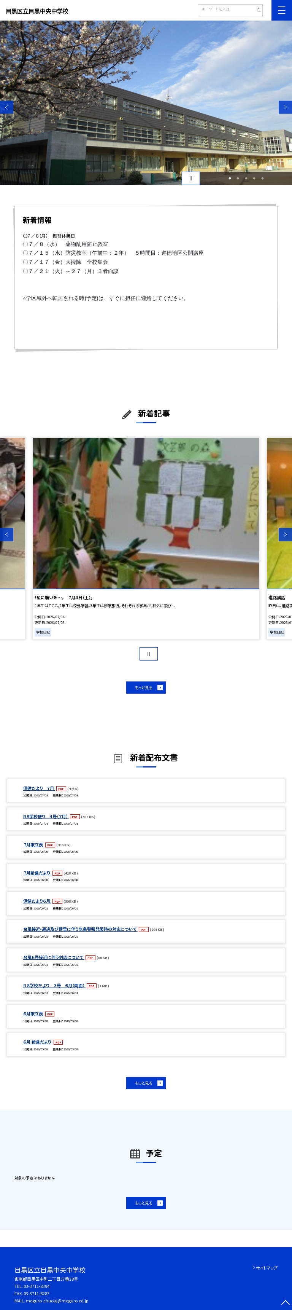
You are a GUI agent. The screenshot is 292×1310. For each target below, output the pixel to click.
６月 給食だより (37, 1042)
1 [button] (230, 178)
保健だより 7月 (39, 788)
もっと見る (143, 687)
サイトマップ (267, 1268)
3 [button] (246, 178)
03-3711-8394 (36, 1286)
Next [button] (285, 107)
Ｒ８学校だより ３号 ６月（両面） (54, 985)
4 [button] (254, 178)
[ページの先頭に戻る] (285, 1303)
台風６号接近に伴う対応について (53, 957)
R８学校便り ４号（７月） (46, 816)
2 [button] (238, 178)
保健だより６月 (37, 901)
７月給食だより (37, 873)
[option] (146, 103)
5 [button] (262, 178)
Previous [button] (6, 107)
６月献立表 (33, 1013)
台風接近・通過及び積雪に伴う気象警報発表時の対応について (80, 929)
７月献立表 (33, 844)
